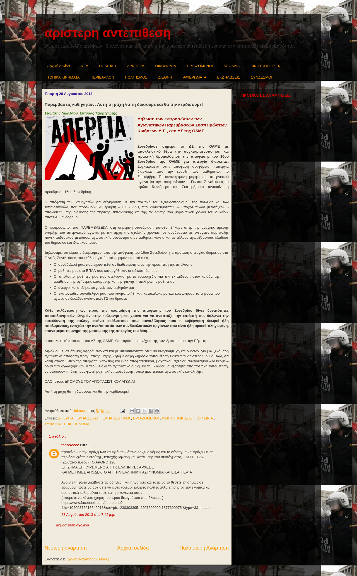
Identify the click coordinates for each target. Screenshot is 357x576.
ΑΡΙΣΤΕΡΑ (135, 66)
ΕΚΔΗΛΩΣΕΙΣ (228, 77)
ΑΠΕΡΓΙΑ (66, 418)
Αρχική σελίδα (58, 66)
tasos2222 (70, 445)
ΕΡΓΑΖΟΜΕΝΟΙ (200, 66)
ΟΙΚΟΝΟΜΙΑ (165, 66)
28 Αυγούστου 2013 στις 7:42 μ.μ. (88, 514)
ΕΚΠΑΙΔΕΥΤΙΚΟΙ (116, 418)
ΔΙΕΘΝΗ (165, 77)
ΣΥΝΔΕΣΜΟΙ (261, 77)
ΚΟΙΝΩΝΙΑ (205, 418)
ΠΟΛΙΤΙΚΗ (107, 66)
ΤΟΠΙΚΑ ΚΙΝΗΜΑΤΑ (63, 77)
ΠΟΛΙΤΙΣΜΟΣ (136, 77)
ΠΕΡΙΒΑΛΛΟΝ (102, 77)
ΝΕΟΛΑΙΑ (232, 66)
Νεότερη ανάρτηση (66, 548)
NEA (84, 66)
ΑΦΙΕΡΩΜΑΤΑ (194, 77)
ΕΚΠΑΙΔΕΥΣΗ (88, 418)
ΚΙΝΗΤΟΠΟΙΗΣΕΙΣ (265, 66)
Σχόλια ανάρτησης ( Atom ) (87, 559)
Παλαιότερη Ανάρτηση (204, 548)
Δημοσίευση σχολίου (72, 525)
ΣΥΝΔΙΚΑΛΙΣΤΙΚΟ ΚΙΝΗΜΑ (67, 424)
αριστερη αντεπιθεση (108, 33)
